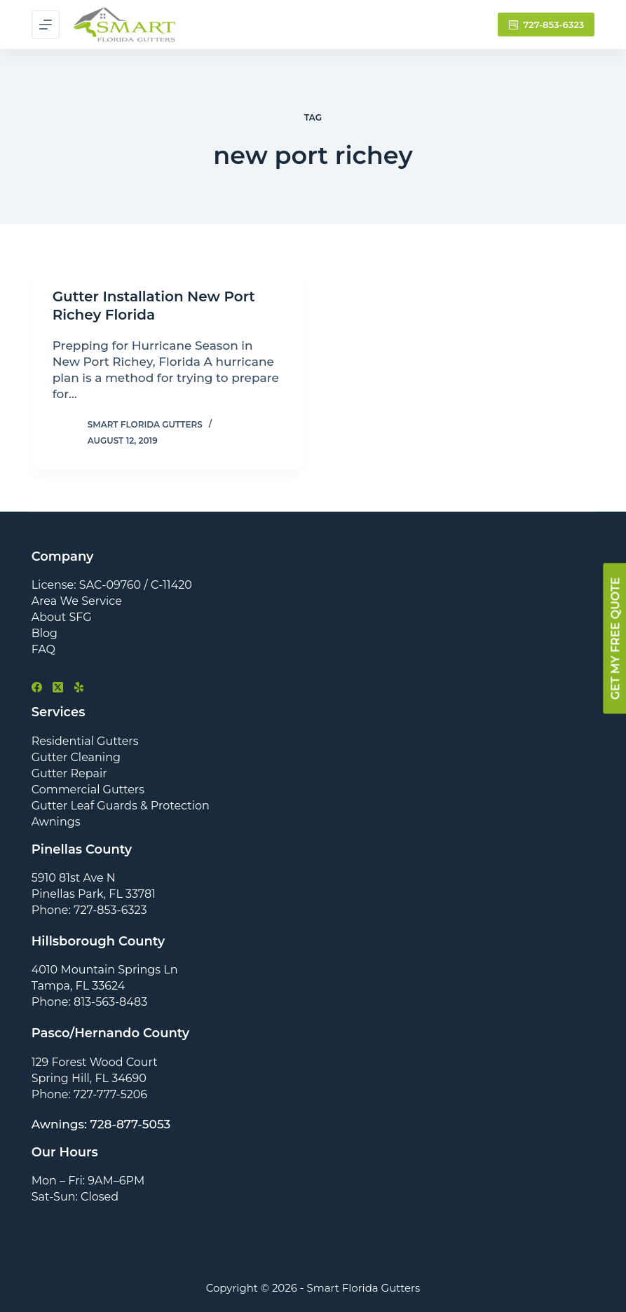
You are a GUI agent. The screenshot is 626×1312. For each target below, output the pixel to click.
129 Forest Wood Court (95, 1062)
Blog (44, 633)
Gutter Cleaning (76, 757)
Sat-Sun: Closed (75, 1196)
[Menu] (46, 25)
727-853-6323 (546, 24)
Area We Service (77, 601)
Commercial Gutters (88, 789)
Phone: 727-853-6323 (89, 910)
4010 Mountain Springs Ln (105, 969)
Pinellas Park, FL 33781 (94, 894)
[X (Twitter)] (58, 687)
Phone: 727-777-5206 (89, 1094)
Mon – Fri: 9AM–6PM (88, 1180)
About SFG (62, 617)
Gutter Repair (69, 773)
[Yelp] (79, 687)
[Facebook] (37, 687)
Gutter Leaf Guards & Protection (121, 805)
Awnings (56, 821)
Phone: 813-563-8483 (90, 1002)
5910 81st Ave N (74, 877)
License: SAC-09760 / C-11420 (112, 585)
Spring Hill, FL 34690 (89, 1078)
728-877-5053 (130, 1124)
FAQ (43, 649)
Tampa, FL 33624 (78, 985)
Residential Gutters (85, 741)
